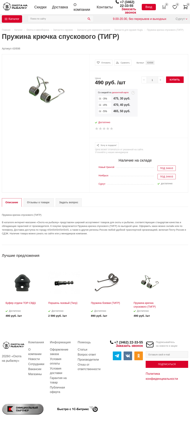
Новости (34, 359)
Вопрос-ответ (87, 354)
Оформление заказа (59, 352)
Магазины (35, 374)
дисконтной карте (120, 92)
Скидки (40, 7)
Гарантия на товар (58, 380)
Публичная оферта (57, 390)
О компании (81, 7)
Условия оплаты (55, 361)
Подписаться (167, 364)
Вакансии (34, 369)
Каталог (14, 18)
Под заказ (166, 168)
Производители (88, 359)
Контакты (105, 7)
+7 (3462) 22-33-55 (127, 4)
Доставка (60, 7)
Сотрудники (36, 364)
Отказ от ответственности (89, 367)
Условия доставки (56, 371)
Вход (148, 7)
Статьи (82, 349)
